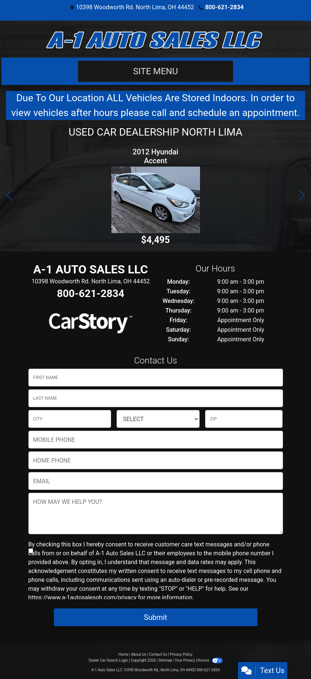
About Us (138, 654)
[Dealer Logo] (155, 39)
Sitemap (165, 660)
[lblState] (158, 419)
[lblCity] (69, 419)
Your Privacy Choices (198, 660)
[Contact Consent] (30, 551)
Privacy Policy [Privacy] (181, 654)
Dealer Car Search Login (108, 660)
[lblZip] (244, 419)
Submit (155, 617)
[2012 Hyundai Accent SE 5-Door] (155, 200)
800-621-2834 (224, 7)
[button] (9, 195)
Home (123, 654)
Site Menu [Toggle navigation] (155, 71)
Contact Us (158, 654)
